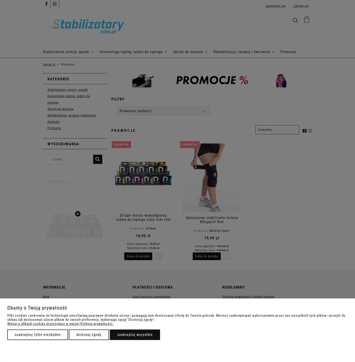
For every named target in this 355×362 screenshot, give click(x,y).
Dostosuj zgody (89, 334)
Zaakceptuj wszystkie (135, 334)
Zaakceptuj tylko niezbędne (38, 334)
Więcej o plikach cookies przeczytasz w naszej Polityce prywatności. (60, 324)
